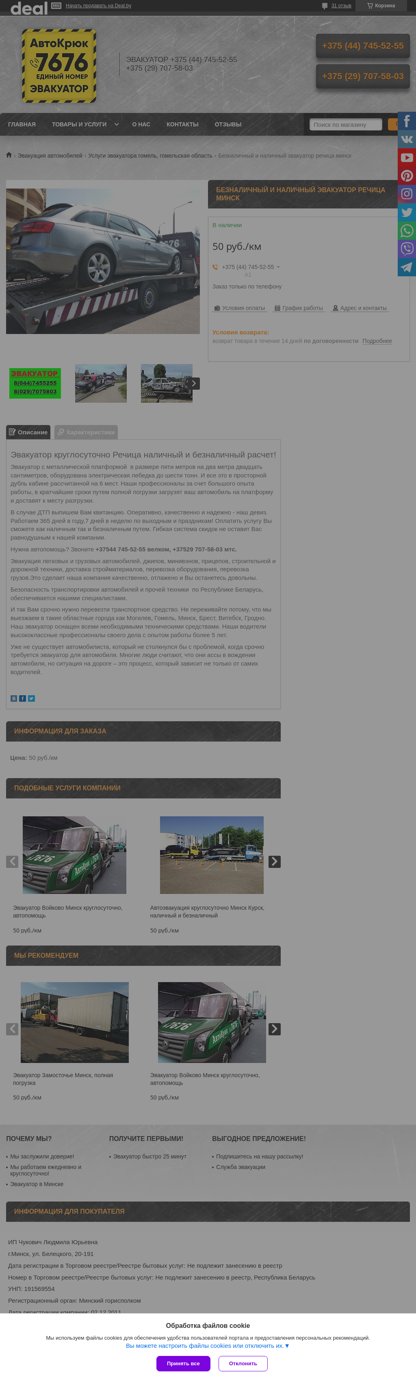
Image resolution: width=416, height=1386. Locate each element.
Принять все (183, 1363)
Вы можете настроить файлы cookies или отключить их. (205, 1345)
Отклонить (243, 1363)
